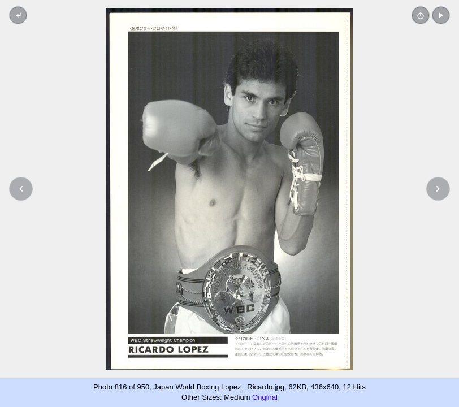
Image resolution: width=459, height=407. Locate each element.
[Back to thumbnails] (18, 15)
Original (265, 397)
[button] (441, 15)
